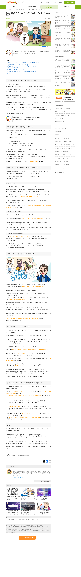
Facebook (22, 477)
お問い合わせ (47, 2)
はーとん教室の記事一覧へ (27, 537)
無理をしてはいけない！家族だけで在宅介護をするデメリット (21, 66)
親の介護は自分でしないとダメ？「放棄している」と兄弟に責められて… (32, 9)
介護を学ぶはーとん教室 (49, 7)
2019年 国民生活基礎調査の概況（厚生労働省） (18, 455)
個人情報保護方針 (63, 556)
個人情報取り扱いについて (65, 557)
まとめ (8, 73)
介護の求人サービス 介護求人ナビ (38, 556)
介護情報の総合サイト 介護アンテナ (38, 558)
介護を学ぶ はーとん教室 (12, 558)
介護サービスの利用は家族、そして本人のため (18, 67)
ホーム (14, 6)
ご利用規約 (61, 561)
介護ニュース (66, 6)
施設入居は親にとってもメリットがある (16, 69)
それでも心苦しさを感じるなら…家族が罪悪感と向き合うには (21, 71)
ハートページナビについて (13, 562)
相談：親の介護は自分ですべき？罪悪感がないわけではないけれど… (23, 62)
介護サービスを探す (32, 6)
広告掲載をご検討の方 (69, 2)
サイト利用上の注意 (63, 559)
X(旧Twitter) (16, 477)
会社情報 (60, 2)
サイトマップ (54, 2)
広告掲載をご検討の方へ (12, 564)
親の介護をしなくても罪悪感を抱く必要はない (18, 64)
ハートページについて (39, 2)
